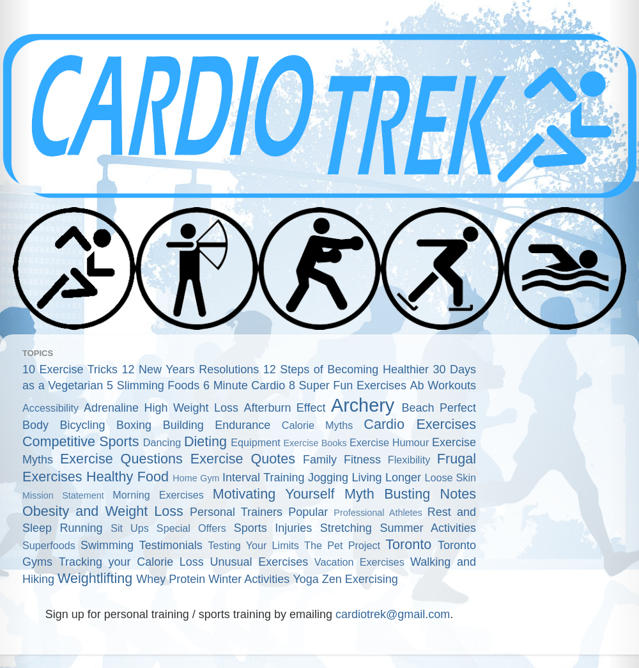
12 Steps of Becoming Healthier (346, 369)
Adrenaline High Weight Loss (161, 407)
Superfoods (48, 545)
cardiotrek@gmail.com (392, 614)
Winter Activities (248, 579)
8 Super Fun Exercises (347, 385)
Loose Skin (450, 477)
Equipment (255, 442)
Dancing (162, 442)
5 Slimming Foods (153, 385)
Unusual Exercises (259, 561)
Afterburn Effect (284, 407)
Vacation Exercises (359, 562)
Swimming (107, 545)
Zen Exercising (360, 579)
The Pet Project (342, 545)
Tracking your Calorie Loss (131, 561)
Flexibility (409, 459)
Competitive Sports (80, 441)
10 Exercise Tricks (70, 369)
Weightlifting (95, 578)
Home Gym (196, 478)
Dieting (205, 441)
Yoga (305, 579)
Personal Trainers (236, 512)
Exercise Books (314, 443)
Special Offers (191, 528)
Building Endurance (217, 425)
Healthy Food (127, 477)
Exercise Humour (389, 442)
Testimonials (171, 545)
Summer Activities (428, 528)
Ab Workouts (443, 385)
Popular (308, 512)
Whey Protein (170, 579)
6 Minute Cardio (244, 385)
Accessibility (50, 408)
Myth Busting (387, 494)
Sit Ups (130, 528)
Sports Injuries (273, 528)
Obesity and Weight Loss (102, 511)
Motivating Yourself (274, 494)
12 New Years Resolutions (190, 369)
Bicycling (82, 425)
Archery (362, 405)
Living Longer (386, 477)
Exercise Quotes (242, 459)
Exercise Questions (121, 459)
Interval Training (263, 477)
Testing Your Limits (253, 545)
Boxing (133, 425)
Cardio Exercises (420, 424)
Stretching (346, 528)
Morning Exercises (158, 495)
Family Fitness (342, 459)
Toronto (408, 544)
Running (81, 528)
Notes (458, 494)
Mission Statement (63, 495)
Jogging (328, 477)
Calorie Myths (317, 425)
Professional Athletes (378, 513)
